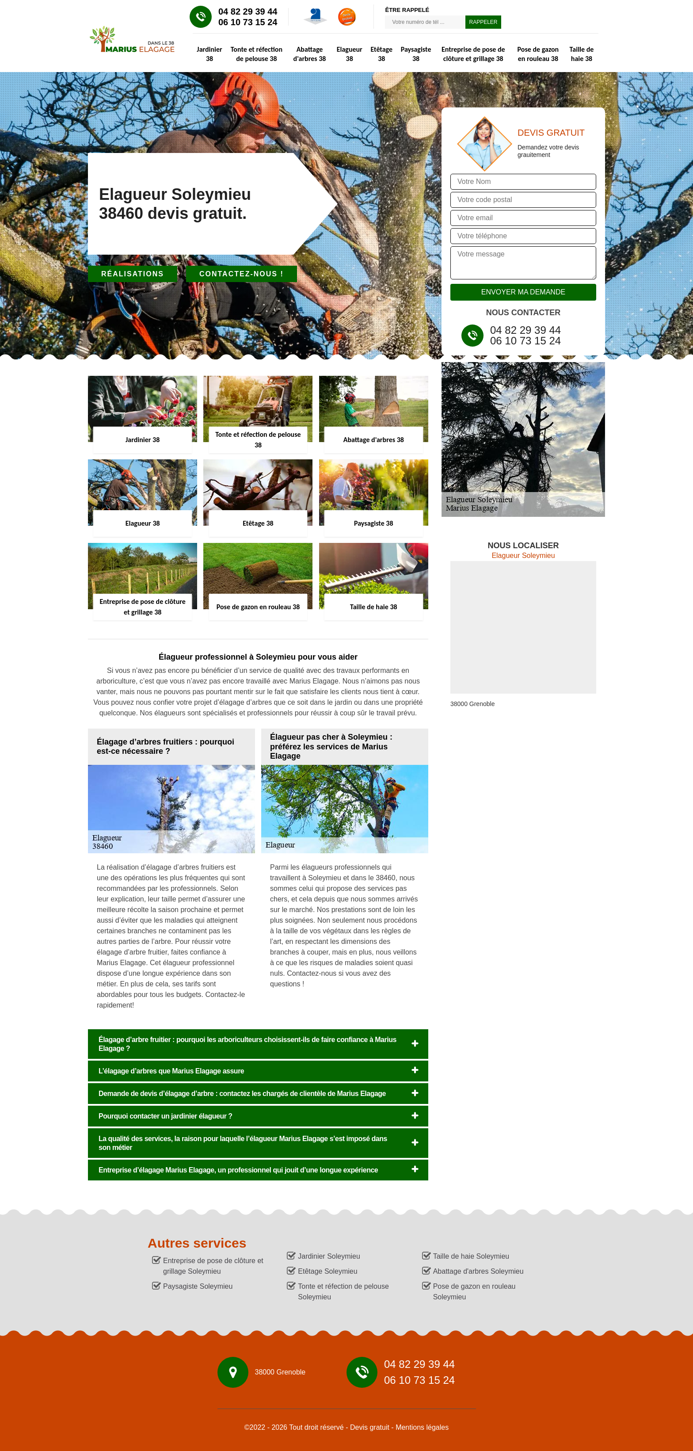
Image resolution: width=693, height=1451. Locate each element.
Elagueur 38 (349, 54)
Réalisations (132, 274)
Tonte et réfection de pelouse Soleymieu (343, 1292)
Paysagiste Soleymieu (197, 1286)
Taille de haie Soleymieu (471, 1256)
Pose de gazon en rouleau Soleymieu (474, 1292)
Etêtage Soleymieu (327, 1271)
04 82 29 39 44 (247, 11)
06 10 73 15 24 (247, 22)
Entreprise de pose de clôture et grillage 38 (473, 54)
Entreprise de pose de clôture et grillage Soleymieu (213, 1266)
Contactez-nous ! (241, 274)
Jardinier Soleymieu (329, 1256)
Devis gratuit (369, 1427)
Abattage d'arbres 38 (309, 54)
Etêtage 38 (381, 54)
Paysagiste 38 (416, 54)
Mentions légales (422, 1427)
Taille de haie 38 (582, 54)
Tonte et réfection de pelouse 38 (256, 54)
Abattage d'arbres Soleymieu (478, 1271)
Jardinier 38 (209, 54)
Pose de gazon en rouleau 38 (538, 54)
